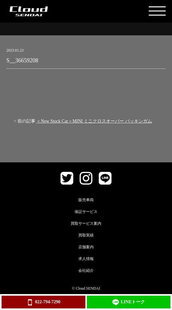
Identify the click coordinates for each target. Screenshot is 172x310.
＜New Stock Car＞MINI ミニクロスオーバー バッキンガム (94, 121)
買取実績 (86, 235)
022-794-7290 (43, 302)
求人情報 (86, 259)
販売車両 (86, 200)
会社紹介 (86, 270)
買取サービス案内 (86, 223)
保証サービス (86, 211)
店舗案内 (86, 247)
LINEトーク (128, 302)
